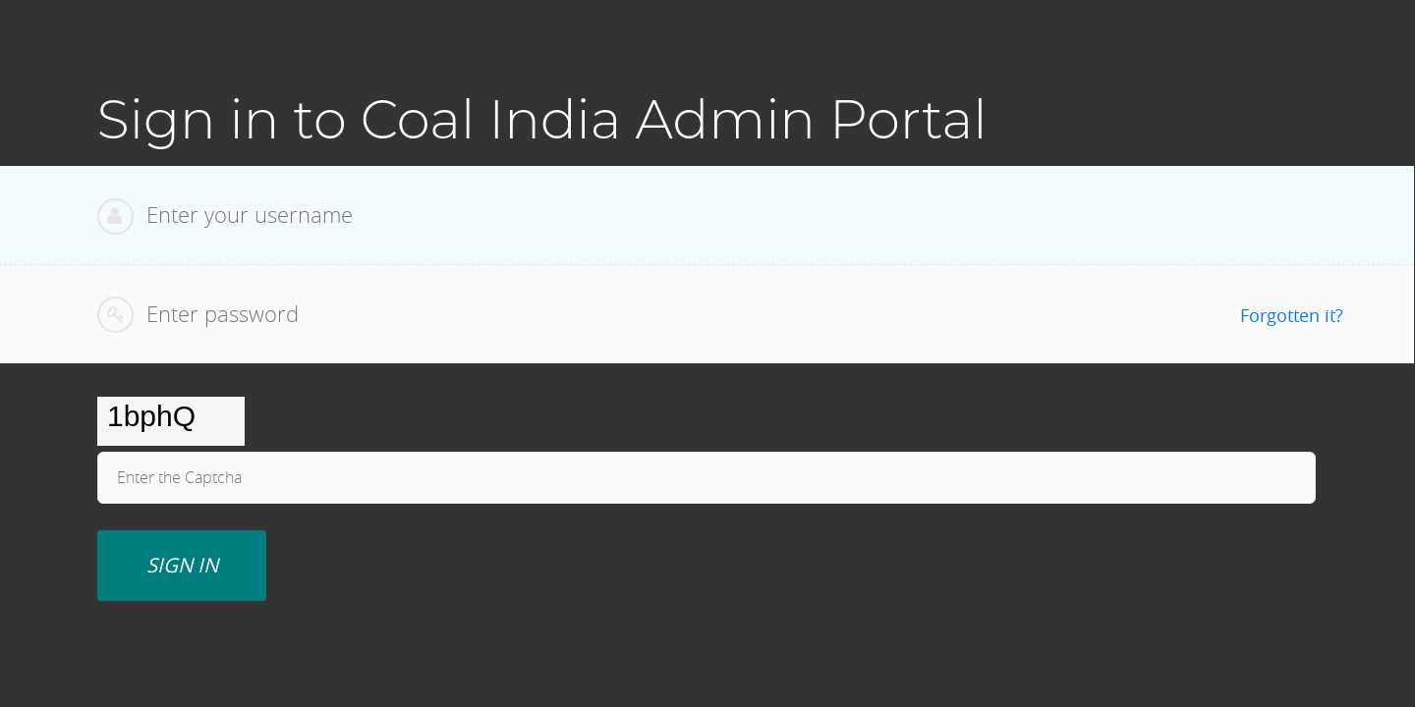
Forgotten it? (1291, 315)
